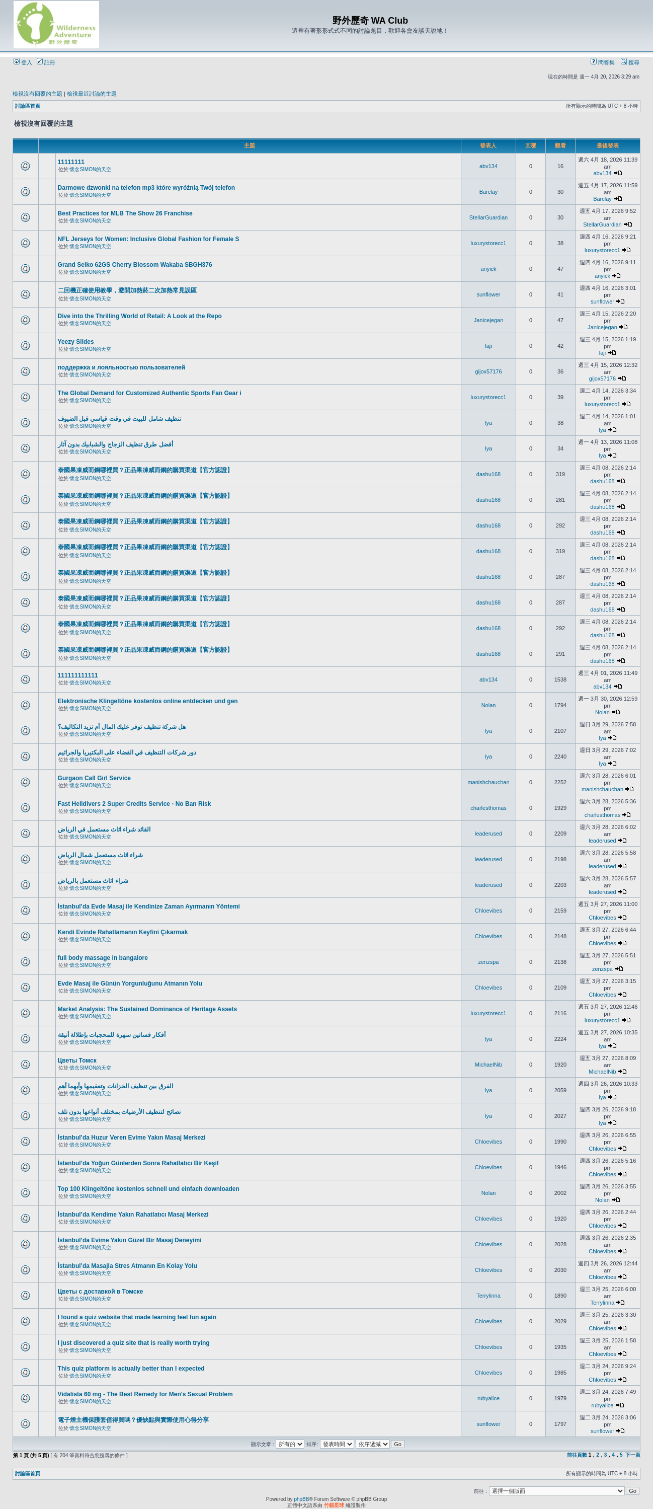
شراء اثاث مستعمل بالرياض (93, 880)
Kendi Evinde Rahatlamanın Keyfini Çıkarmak (123, 932)
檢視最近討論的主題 (92, 94)
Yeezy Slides (76, 341)
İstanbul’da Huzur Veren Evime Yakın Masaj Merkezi (132, 1137)
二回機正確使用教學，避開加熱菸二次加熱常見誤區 (127, 290)
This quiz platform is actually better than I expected (131, 1368)
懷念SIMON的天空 (90, 169)
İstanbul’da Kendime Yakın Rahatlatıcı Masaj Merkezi (133, 1214)
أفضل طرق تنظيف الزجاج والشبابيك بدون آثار (115, 444)
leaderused (488, 834)
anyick (488, 269)
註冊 (46, 62)
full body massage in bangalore (103, 957)
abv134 (488, 166)
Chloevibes (488, 911)
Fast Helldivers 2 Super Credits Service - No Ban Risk (134, 803)
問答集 (603, 62)
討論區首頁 (27, 106)
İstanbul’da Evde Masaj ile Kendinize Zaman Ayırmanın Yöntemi (149, 906)
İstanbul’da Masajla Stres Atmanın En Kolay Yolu (127, 1265)
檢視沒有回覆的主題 (37, 94)
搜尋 (630, 62)
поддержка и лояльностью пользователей (122, 367)
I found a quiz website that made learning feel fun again (137, 1317)
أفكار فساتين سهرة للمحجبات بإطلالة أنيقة (112, 1034)
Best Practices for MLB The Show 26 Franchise (125, 213)
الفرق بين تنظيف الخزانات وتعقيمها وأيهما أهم (115, 1086)
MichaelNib (488, 1065)
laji (488, 346)
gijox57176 (488, 371)
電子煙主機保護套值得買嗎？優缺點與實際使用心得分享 (133, 1419)
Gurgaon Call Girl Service (94, 778)
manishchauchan (488, 782)
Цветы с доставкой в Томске (100, 1291)
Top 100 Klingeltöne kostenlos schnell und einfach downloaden (148, 1188)
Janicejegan (489, 320)
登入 (23, 62)
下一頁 (632, 1455)
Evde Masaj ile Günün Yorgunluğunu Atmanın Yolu (130, 983)
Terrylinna (488, 1296)
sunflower (488, 294)
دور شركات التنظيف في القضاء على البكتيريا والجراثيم (127, 752)
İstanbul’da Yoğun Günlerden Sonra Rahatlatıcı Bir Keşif (138, 1163)
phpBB (301, 1499)
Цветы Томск (77, 1060)
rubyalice (488, 1398)
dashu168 (488, 474)
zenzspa (488, 962)
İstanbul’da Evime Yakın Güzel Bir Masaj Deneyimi (130, 1240)
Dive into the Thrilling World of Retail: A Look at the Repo (140, 316)
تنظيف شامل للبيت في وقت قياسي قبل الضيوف (119, 418)
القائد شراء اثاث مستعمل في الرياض (104, 829)
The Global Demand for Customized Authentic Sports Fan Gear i (149, 393)
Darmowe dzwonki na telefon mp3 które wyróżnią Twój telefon (146, 187)
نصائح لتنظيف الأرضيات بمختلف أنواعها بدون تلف (119, 1111)
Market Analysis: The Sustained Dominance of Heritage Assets (147, 1009)
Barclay (488, 192)
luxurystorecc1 (489, 243)
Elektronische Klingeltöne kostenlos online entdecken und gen (148, 701)
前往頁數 (577, 1455)
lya (488, 423)
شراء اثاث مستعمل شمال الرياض (100, 855)
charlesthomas (488, 808)
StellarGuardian (488, 217)
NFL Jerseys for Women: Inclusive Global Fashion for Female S (148, 239)
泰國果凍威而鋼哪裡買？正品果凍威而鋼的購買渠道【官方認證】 (145, 470)
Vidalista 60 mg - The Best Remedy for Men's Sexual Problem (145, 1394)
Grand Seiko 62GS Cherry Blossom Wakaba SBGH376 (135, 264)
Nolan (488, 705)
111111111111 (78, 675)
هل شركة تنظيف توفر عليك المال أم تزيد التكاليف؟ (122, 726)
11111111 (71, 162)
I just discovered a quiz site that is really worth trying (134, 1342)
